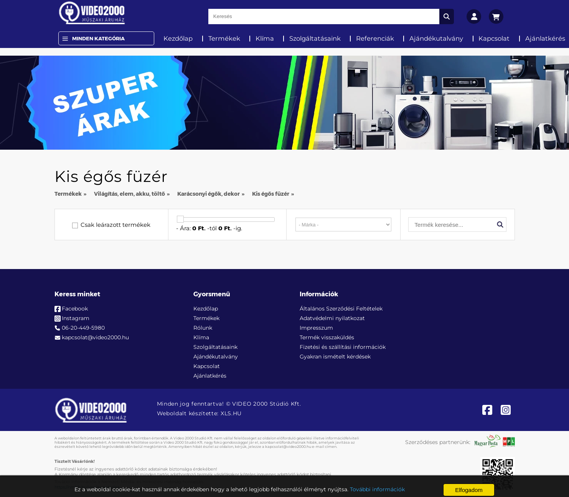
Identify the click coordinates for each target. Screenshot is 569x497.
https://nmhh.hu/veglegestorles (86, 487)
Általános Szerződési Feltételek (341, 308)
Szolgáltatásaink (315, 38)
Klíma (265, 38)
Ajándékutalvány (436, 38)
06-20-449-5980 (83, 327)
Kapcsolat (494, 38)
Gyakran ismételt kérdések (335, 356)
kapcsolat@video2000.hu (95, 337)
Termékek (224, 38)
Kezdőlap (178, 38)
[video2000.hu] (91, 12)
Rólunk (202, 327)
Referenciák (375, 38)
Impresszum (316, 327)
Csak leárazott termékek (115, 224)
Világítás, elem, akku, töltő (129, 193)
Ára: (185, 228)
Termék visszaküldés (327, 337)
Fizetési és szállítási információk (343, 346)
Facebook (75, 308)
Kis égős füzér (270, 193)
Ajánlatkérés (209, 375)
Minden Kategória (98, 38)
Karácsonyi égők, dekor (208, 193)
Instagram (75, 318)
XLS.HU (231, 413)
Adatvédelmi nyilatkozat (332, 318)
